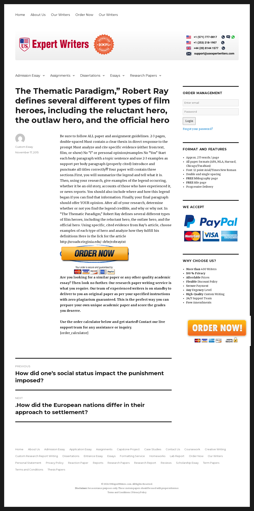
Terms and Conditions (29, 469)
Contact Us (173, 449)
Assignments (60, 75)
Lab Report (177, 456)
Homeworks (157, 456)
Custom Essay (24, 146)
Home (20, 15)
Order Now (84, 15)
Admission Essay (27, 75)
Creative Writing (215, 449)
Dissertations (90, 75)
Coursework (192, 449)
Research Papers (143, 75)
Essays (115, 75)
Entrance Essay (93, 456)
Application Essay (80, 449)
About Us (38, 15)
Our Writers (60, 15)
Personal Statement (28, 462)
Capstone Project (128, 449)
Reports (98, 462)
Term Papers (211, 462)
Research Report (145, 462)
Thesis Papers (56, 469)
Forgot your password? (198, 129)
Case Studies (152, 449)
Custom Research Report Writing (36, 456)
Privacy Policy (55, 462)
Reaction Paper (78, 462)
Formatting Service (132, 456)
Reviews (166, 462)
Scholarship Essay (187, 462)
